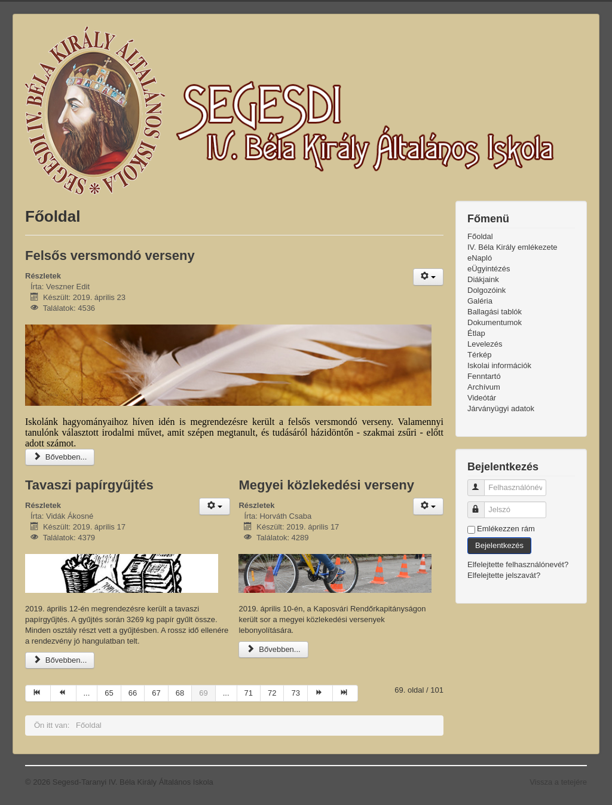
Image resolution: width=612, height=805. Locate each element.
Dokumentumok (494, 322)
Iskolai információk (499, 365)
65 (109, 692)
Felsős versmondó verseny (110, 255)
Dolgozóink (486, 290)
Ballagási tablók (494, 311)
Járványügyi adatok (500, 408)
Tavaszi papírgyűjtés (89, 485)
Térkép (479, 354)
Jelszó (481, 504)
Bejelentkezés (499, 545)
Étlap (476, 333)
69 (203, 692)
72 (272, 692)
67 (156, 692)
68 (180, 692)
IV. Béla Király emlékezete (512, 247)
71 (248, 692)
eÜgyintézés (488, 268)
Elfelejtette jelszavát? (503, 575)
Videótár (481, 397)
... (87, 692)
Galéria (479, 300)
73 (295, 692)
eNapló (479, 257)
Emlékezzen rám (506, 528)
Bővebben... (60, 456)
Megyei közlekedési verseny (326, 485)
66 (132, 692)
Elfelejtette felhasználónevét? (517, 564)
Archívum (483, 386)
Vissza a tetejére (558, 782)
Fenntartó (484, 376)
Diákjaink (483, 279)
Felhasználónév (481, 482)
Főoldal (480, 236)
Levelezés (485, 343)
